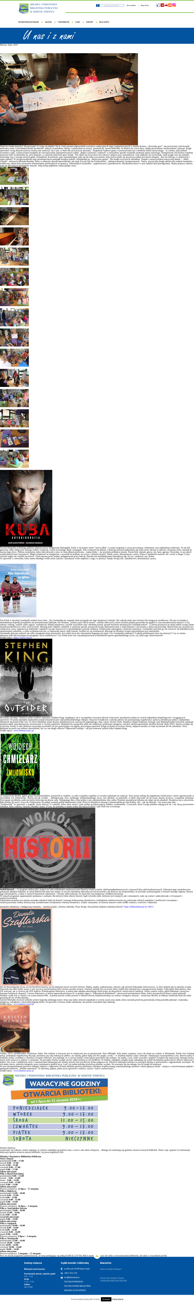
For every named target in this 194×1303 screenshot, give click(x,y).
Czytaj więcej (117, 1299)
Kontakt (89, 22)
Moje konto (104, 22)
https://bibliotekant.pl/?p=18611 (139, 906)
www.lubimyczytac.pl (24, 730)
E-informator (63, 22)
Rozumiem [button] (106, 1299)
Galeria (48, 22)
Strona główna (131, 5)
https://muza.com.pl (23, 637)
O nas (77, 22)
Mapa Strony (145, 5)
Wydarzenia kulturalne (28, 22)
